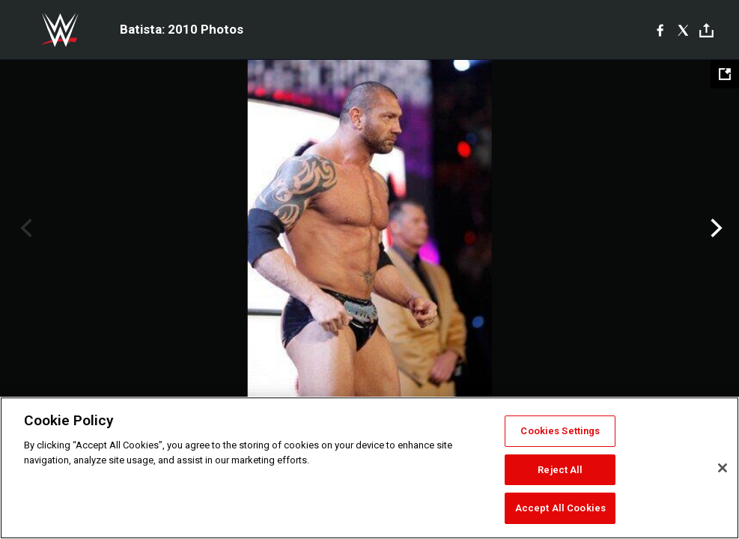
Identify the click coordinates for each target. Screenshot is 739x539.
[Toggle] (706, 30)
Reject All (560, 469)
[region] (369, 468)
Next (715, 228)
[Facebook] (660, 29)
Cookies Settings (560, 430)
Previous (24, 228)
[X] (683, 29)
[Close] (722, 467)
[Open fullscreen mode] (725, 74)
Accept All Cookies (560, 508)
